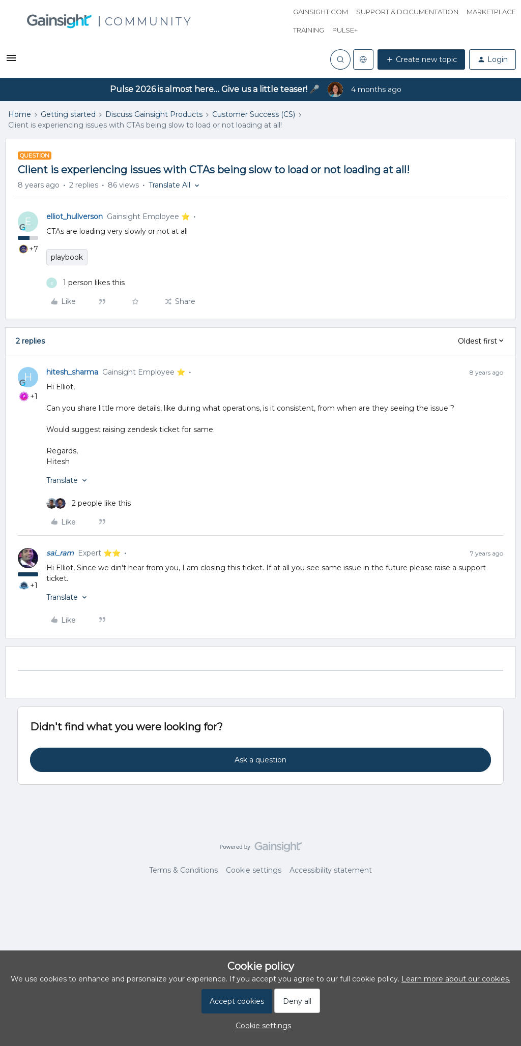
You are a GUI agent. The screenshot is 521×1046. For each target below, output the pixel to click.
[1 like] (85, 283)
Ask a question (260, 759)
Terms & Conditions (183, 870)
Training (308, 30)
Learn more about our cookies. (455, 978)
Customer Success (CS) (253, 114)
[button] (11, 61)
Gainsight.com (320, 12)
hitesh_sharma (72, 372)
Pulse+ (345, 30)
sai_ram (60, 553)
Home (19, 114)
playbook (67, 257)
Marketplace (491, 12)
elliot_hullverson (74, 216)
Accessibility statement (331, 870)
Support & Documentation (407, 12)
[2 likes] (88, 503)
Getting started (68, 114)
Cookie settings (253, 870)
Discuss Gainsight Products (153, 114)
